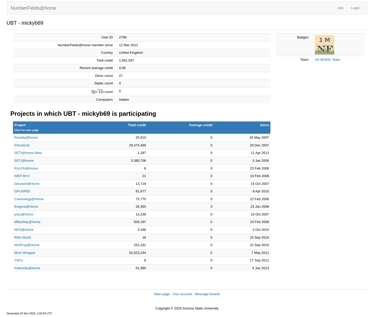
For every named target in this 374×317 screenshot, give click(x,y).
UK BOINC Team (327, 60)
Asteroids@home (27, 268)
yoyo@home (23, 214)
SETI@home (24, 161)
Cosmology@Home (29, 199)
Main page (162, 294)
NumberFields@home (33, 8)
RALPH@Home (26, 168)
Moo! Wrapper (25, 253)
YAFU (18, 260)
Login (355, 8)
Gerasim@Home (26, 184)
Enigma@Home (26, 206)
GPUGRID (22, 191)
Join (340, 8)
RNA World (22, 237)
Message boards (207, 294)
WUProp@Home (26, 245)
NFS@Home (24, 230)
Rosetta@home (26, 137)
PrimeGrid (22, 145)
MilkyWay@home (27, 222)
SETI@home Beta (28, 153)
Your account (182, 294)
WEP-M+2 (22, 176)
